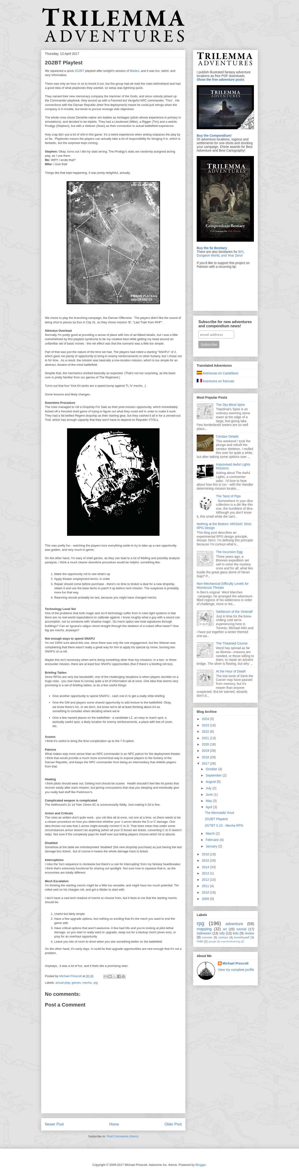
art (225, 929)
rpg (95, 982)
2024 (206, 719)
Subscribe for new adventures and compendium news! (225, 324)
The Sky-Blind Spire (230, 405)
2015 (206, 860)
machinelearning (230, 941)
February (213, 840)
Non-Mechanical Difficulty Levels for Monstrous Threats (223, 585)
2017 (206, 763)
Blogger (201, 1165)
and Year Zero (231, 255)
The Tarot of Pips (228, 496)
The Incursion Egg (229, 552)
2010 (206, 892)
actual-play (63, 982)
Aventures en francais (215, 381)
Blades (134, 71)
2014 (206, 867)
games (76, 982)
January (212, 846)
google (212, 941)
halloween (204, 933)
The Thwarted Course (232, 643)
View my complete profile (236, 970)
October (212, 769)
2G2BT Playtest (216, 819)
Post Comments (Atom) (122, 1136)
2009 (206, 899)
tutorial (241, 929)
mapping (204, 929)
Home (114, 1124)
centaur (223, 937)
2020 (206, 744)
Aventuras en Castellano (217, 373)
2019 (206, 750)
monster (207, 937)
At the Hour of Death (231, 671)
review (249, 933)
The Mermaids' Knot (219, 813)
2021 (206, 738)
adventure (234, 924)
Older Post (173, 1124)
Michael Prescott (236, 963)
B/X (241, 252)
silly (222, 933)
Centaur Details (227, 436)
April (209, 807)
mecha (87, 982)
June (210, 794)
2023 (206, 725)
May (209, 801)
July (209, 788)
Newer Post (54, 1124)
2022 (206, 731)
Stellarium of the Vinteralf (234, 611)
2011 (206, 886)
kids (235, 933)
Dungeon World (208, 255)
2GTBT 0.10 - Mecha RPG (224, 825)
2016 (206, 854)
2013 (206, 873)
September (214, 775)
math (200, 941)
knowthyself (241, 937)
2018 (206, 757)
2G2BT (79, 71)
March (211, 833)
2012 (206, 879)
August (211, 782)
